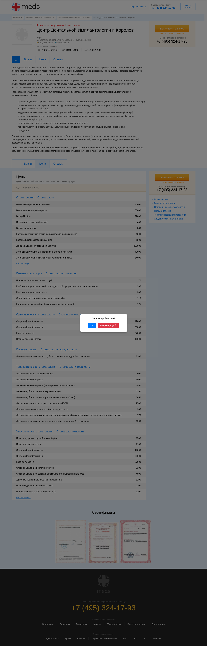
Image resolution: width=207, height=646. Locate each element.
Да (92, 325)
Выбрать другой (108, 325)
